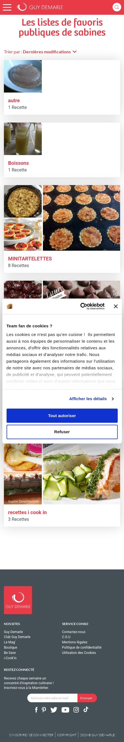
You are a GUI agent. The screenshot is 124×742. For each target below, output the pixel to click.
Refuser (62, 432)
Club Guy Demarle (17, 637)
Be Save (10, 653)
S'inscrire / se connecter (31, 735)
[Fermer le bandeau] (116, 306)
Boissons (18, 163)
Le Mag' (10, 642)
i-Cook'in (10, 658)
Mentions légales (74, 642)
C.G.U (66, 637)
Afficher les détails (88, 398)
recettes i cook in (27, 512)
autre (14, 100)
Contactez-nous (74, 632)
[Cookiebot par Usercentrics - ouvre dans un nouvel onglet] (80, 306)
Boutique (10, 647)
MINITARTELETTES (30, 259)
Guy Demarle (13, 632)
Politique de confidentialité (82, 647)
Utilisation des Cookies (79, 653)
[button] (7, 7)
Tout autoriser (62, 415)
